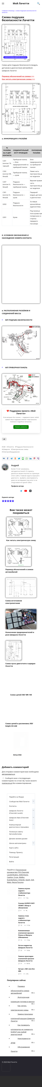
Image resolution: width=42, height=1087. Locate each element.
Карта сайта (13, 796)
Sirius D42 (17, 702)
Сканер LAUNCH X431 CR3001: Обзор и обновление (26, 853)
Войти (11, 809)
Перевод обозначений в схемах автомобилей (19, 518)
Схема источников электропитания (13, 549)
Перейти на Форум (16, 745)
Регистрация (14, 805)
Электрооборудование (11, 400)
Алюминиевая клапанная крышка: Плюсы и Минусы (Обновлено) (26, 881)
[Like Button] (4, 386)
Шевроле (6, 397)
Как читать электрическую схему (21, 488)
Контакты (13, 754)
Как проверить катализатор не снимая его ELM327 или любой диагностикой (22, 977)
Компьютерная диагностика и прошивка (19, 773)
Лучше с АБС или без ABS (26, 918)
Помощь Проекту (16, 800)
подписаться (7, 731)
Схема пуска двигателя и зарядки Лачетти (20, 612)
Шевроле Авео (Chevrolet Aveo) (19, 766)
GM (4, 395)
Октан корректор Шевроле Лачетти (25, 894)
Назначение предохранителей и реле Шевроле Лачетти (19, 581)
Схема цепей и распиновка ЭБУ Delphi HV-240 (19, 672)
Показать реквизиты (21, 374)
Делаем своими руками (18, 786)
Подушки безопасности (24, 395)
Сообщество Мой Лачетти (19, 749)
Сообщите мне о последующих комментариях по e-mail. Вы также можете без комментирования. (19, 728)
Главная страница (8, 11)
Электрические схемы (20, 397)
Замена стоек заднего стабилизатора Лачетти (24, 867)
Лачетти (11, 395)
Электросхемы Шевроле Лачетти (15, 57)
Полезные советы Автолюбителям (16, 780)
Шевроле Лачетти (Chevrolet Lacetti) (16, 759)
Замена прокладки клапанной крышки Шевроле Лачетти (26, 906)
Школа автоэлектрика (17, 791)
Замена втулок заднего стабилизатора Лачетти (24, 839)
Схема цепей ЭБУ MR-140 (21, 642)
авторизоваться (8, 722)
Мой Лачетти (21, 3)
